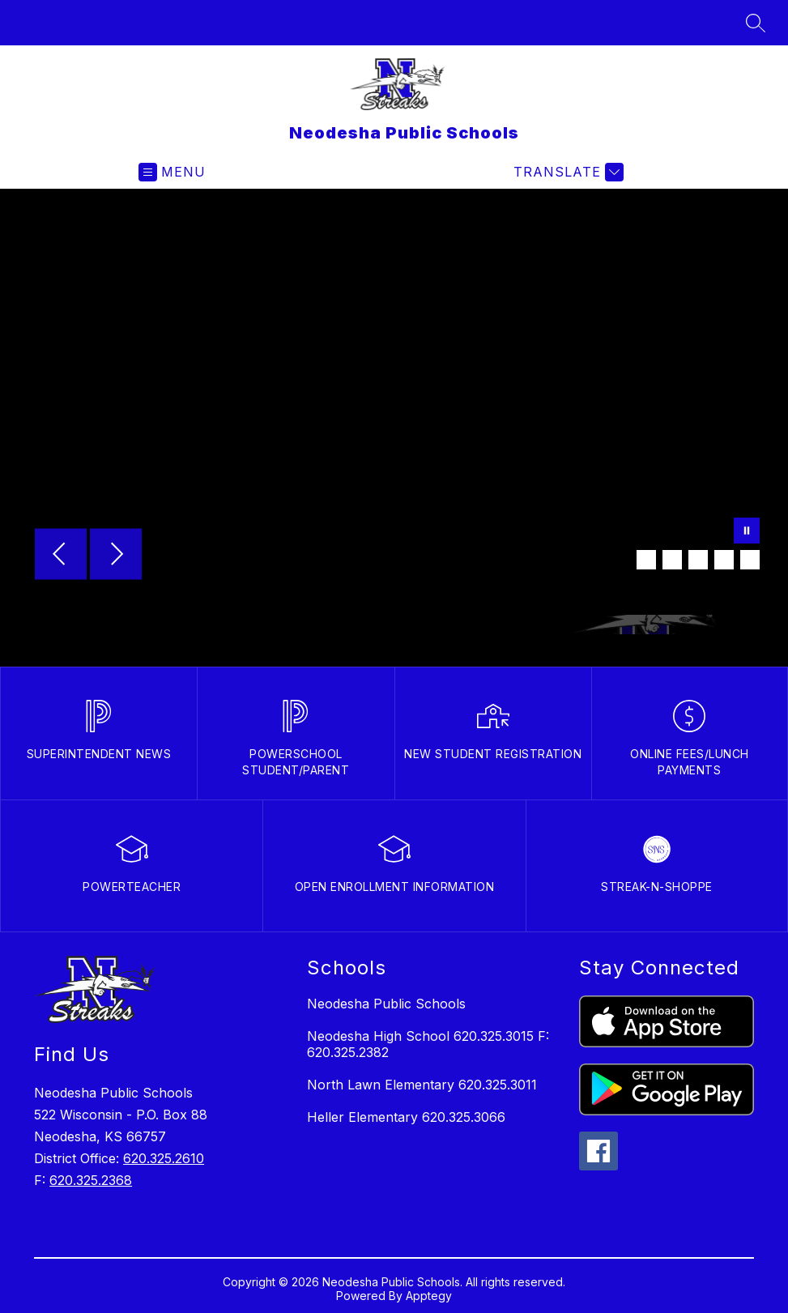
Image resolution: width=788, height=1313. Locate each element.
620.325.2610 (163, 1158)
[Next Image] (116, 555)
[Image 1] (620, 559)
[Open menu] (172, 172)
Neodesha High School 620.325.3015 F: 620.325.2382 (428, 1044)
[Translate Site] (566, 172)
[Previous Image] (61, 555)
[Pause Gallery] (747, 532)
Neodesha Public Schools (386, 1003)
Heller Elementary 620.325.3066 (406, 1117)
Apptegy (429, 1295)
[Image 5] (724, 559)
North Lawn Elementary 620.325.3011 (422, 1084)
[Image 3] (672, 559)
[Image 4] (698, 559)
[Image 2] (646, 559)
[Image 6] (750, 559)
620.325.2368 (90, 1180)
